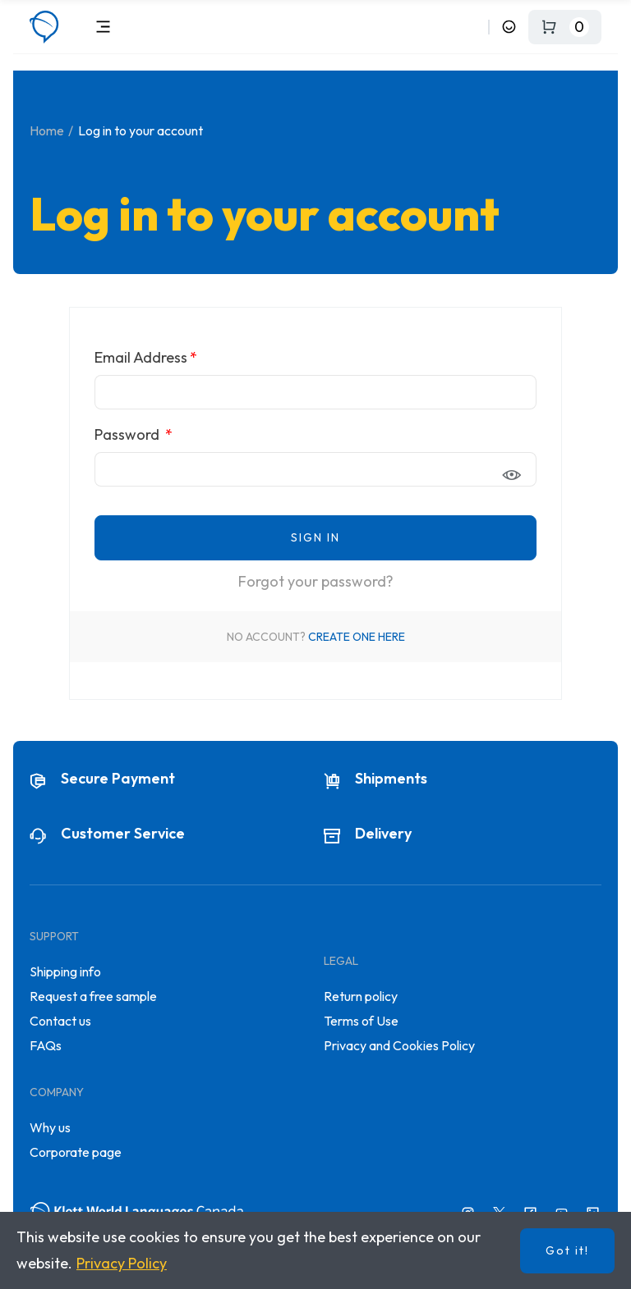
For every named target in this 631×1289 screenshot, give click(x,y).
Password (128, 434)
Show (516, 474)
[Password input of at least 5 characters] (315, 469)
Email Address (140, 357)
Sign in (315, 537)
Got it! (567, 1250)
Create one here (356, 636)
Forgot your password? (316, 581)
